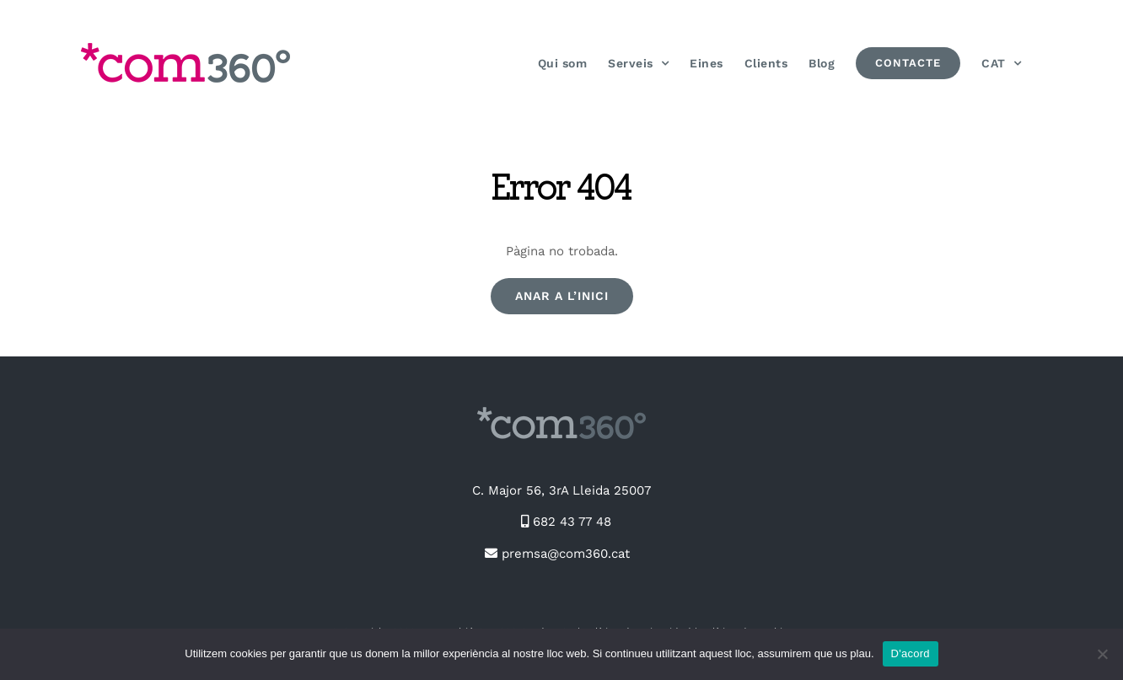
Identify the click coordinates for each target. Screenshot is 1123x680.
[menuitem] (1001, 62)
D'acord (910, 653)
